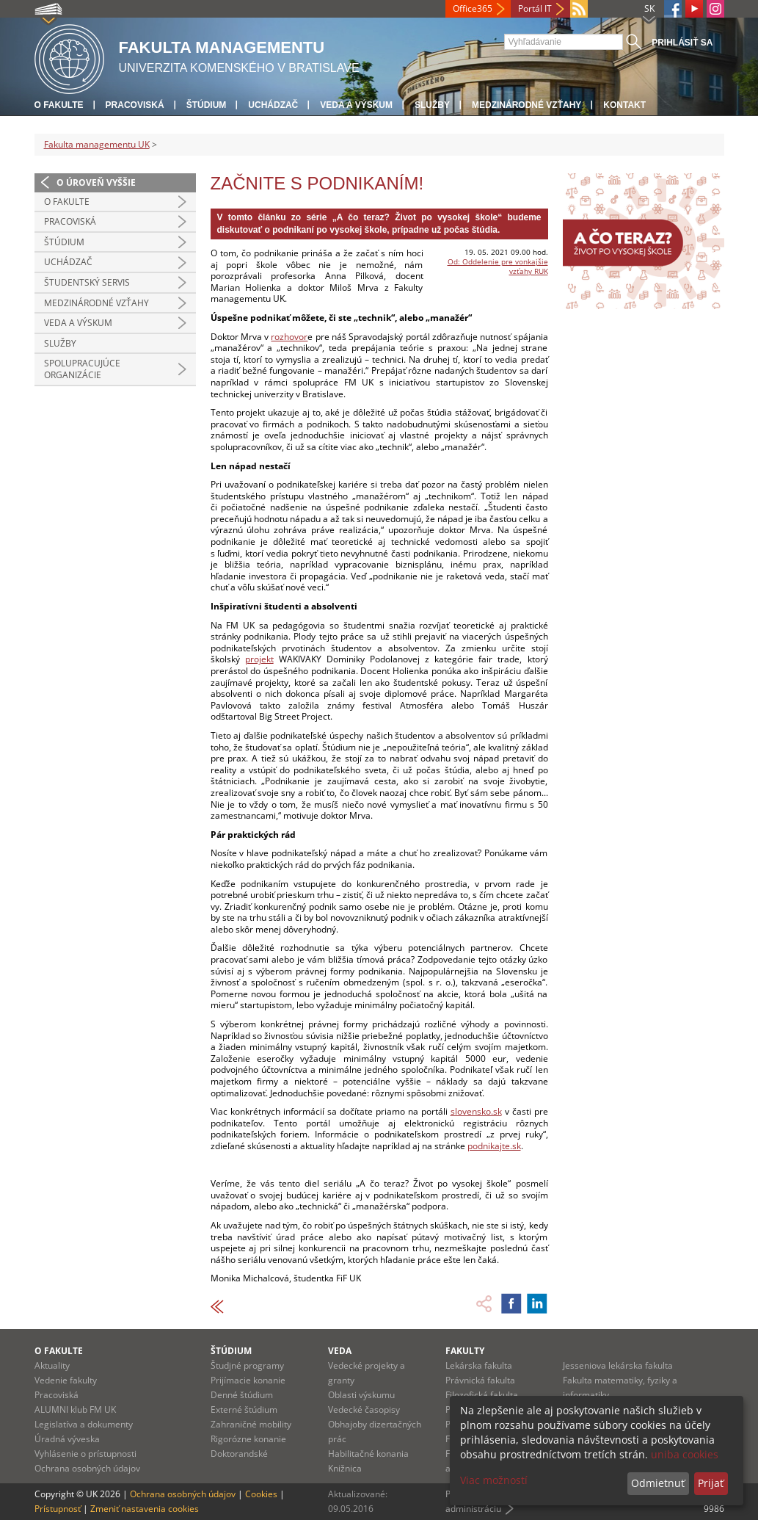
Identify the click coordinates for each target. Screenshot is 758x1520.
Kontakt (624, 105)
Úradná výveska (67, 1439)
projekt (259, 659)
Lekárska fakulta (478, 1365)
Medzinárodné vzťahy (526, 105)
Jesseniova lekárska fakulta (618, 1365)
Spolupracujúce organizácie (82, 369)
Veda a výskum (356, 105)
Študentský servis (87, 282)
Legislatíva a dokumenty (83, 1424)
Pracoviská (135, 105)
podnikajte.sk (494, 1146)
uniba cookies (684, 1454)
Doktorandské (239, 1453)
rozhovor (289, 336)
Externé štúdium (244, 1409)
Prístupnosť (57, 1508)
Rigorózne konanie (248, 1439)
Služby (432, 105)
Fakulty (464, 1351)
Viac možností (494, 1480)
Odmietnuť (658, 1483)
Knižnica (345, 1468)
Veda (339, 1351)
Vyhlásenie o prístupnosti (85, 1453)
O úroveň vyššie (96, 182)
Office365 (472, 8)
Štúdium (206, 105)
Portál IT (535, 8)
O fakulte (59, 105)
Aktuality (52, 1365)
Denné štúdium (242, 1395)
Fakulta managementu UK (97, 144)
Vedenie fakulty (65, 1380)
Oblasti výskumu (361, 1395)
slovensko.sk (476, 1111)
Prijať (711, 1483)
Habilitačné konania (368, 1453)
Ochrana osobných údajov (87, 1468)
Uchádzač (273, 105)
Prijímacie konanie (248, 1380)
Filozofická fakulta (481, 1395)
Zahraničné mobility (251, 1424)
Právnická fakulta (480, 1380)
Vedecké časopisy (364, 1409)
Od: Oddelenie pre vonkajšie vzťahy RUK (498, 266)
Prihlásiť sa (682, 42)
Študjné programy (247, 1365)
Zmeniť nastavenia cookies (144, 1508)
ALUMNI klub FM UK (75, 1409)
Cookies (261, 1494)
